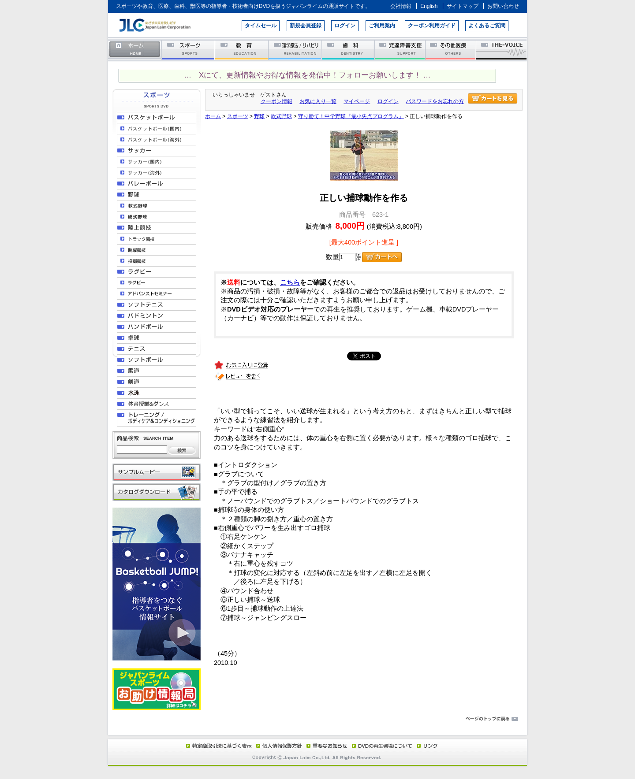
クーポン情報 (276, 101)
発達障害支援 (400, 49)
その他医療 (451, 49)
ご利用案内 (382, 25)
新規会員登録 (305, 25)
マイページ (357, 101)
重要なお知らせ (325, 745)
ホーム (135, 49)
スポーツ (188, 49)
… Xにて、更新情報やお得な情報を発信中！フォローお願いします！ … (307, 75)
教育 (242, 49)
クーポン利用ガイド (432, 25)
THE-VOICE (502, 49)
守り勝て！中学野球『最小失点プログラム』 (351, 116)
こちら (290, 282)
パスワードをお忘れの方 (435, 101)
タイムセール (260, 25)
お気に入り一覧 (317, 101)
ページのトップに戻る (317, 719)
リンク (426, 745)
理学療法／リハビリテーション (295, 49)
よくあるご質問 (486, 25)
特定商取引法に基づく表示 (218, 745)
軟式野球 (281, 116)
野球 (259, 116)
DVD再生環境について (383, 745)
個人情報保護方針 (278, 745)
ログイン (344, 25)
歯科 (348, 49)
